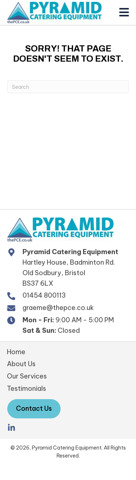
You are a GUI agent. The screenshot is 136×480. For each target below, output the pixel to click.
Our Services (27, 376)
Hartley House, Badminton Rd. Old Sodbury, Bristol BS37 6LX (68, 272)
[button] (11, 428)
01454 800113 (44, 295)
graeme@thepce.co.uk (58, 307)
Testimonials (26, 388)
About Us (21, 364)
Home (16, 352)
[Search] (68, 86)
